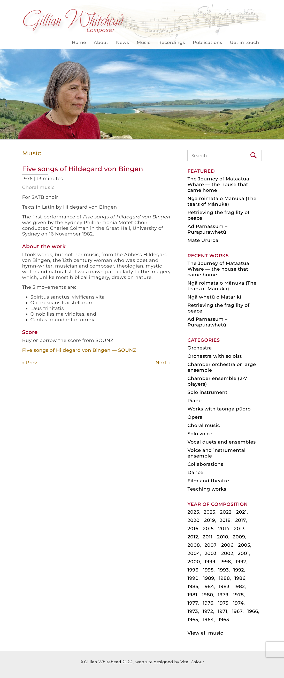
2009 (239, 537)
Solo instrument (207, 392)
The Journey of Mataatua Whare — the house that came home (218, 184)
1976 (208, 603)
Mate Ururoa (202, 240)
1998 (225, 562)
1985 (192, 586)
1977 (192, 603)
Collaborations (205, 464)
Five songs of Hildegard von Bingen (82, 169)
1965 (192, 619)
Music (143, 42)
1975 (223, 603)
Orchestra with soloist (214, 356)
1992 (238, 570)
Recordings (171, 42)
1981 (192, 595)
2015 (208, 528)
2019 (209, 520)
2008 (193, 545)
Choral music (38, 187)
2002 (227, 553)
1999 (210, 562)
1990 (192, 578)
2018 (225, 520)
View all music (205, 633)
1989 (208, 578)
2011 (208, 537)
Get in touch (244, 42)
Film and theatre (208, 481)
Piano (194, 400)
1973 (192, 611)
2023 (209, 512)
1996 (192, 570)
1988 (224, 578)
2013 (239, 528)
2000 (193, 562)
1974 (238, 603)
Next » (163, 362)
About (101, 42)
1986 (239, 578)
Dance (195, 472)
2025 (193, 512)
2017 (240, 520)
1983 (224, 586)
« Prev (29, 362)
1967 (237, 611)
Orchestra (199, 348)
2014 (223, 528)
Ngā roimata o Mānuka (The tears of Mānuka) (221, 201)
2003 (211, 553)
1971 (222, 611)
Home (79, 42)
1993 (223, 570)
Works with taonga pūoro (219, 409)
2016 (192, 528)
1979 (223, 595)
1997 (241, 562)
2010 (222, 537)
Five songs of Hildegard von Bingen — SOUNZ (79, 350)
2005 (244, 545)
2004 (193, 553)
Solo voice (199, 434)
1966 (252, 611)
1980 (207, 595)
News (122, 42)
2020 (193, 520)
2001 (243, 553)
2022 (226, 512)
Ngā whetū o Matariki (214, 297)
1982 (239, 586)
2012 (192, 537)
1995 (208, 570)
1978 (238, 595)
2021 (241, 512)
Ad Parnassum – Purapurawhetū (207, 229)
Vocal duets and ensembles (221, 442)
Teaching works (206, 489)
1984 (208, 586)
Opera (194, 417)
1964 (208, 619)
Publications (207, 42)
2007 (210, 545)
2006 (227, 545)
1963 (223, 619)
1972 (208, 611)
